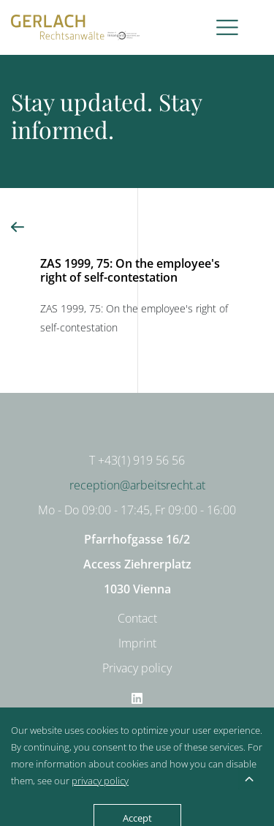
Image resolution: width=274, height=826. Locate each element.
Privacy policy (137, 668)
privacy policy (100, 780)
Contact (137, 618)
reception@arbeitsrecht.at (137, 485)
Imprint (137, 643)
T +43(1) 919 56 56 (137, 460)
